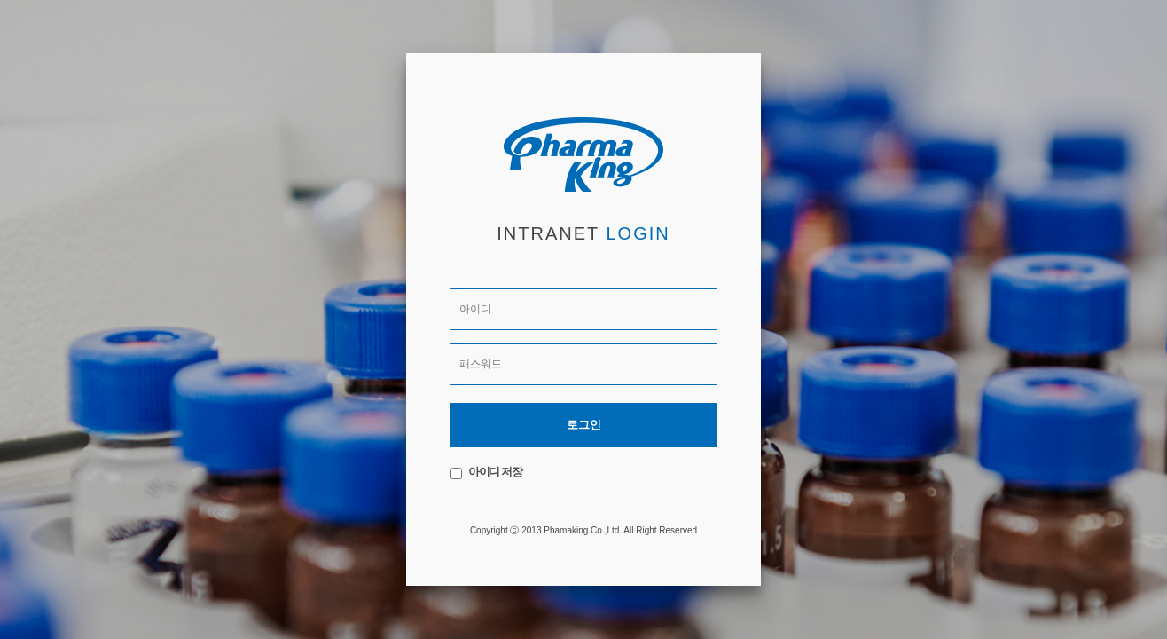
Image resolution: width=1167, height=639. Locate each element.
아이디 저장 (495, 471)
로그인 (584, 424)
